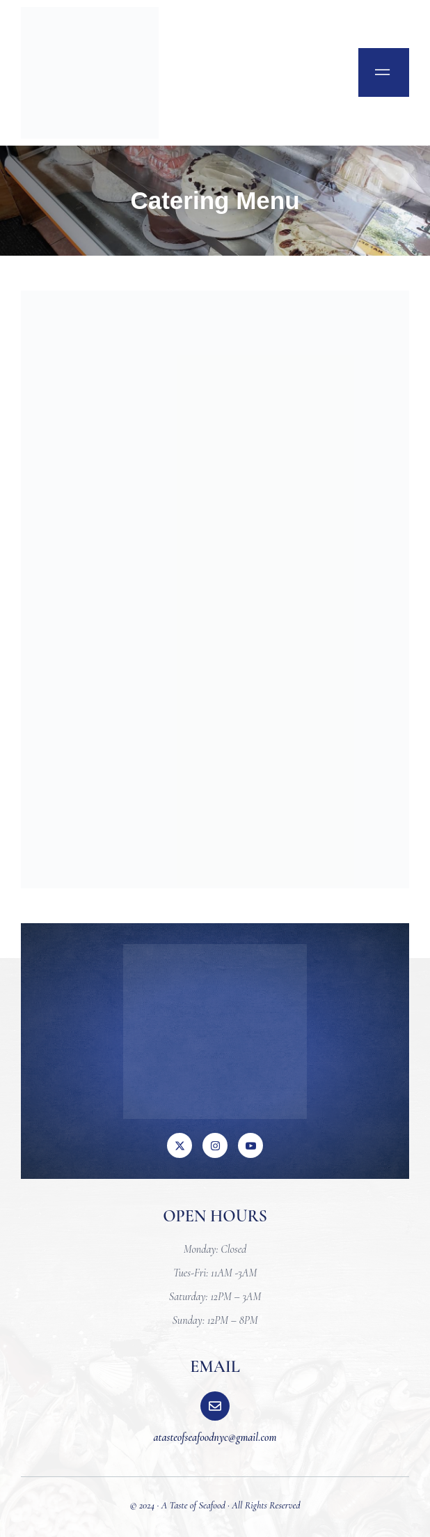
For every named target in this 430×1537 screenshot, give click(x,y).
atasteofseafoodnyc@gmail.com (215, 1437)
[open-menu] (384, 72)
